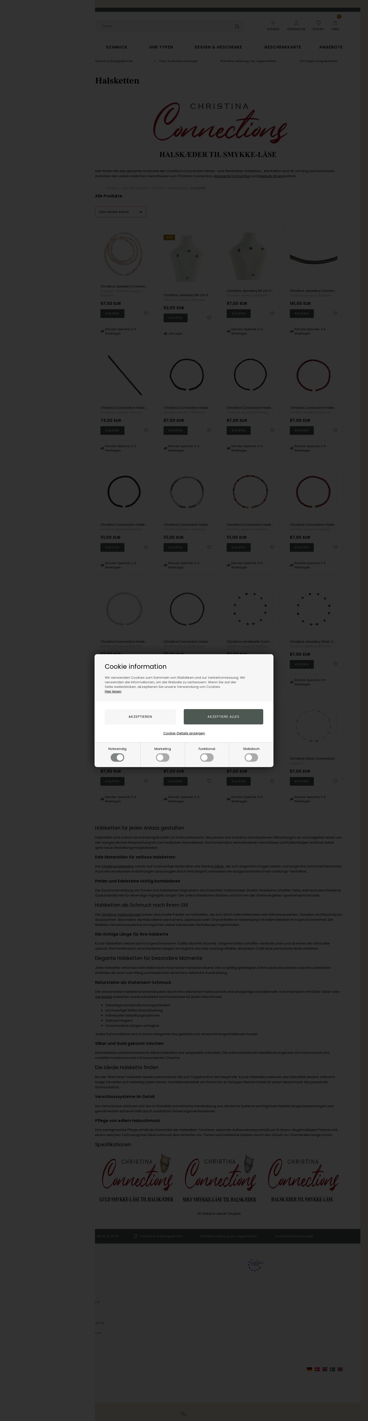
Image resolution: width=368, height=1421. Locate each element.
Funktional (207, 754)
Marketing (162, 754)
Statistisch (251, 754)
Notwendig (117, 754)
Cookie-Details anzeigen (184, 733)
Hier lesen (113, 691)
